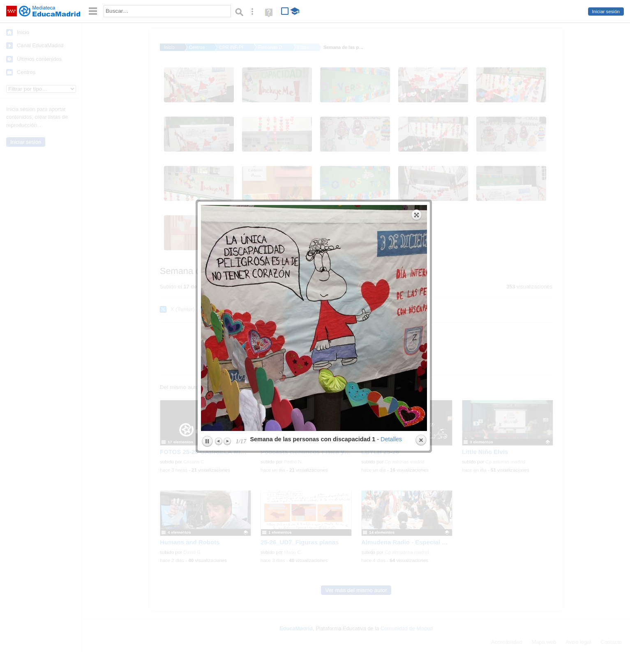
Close (421, 262)
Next (227, 263)
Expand (416, 36)
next (371, 140)
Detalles (391, 261)
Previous (219, 263)
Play (207, 263)
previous (256, 140)
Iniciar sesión (606, 11)
